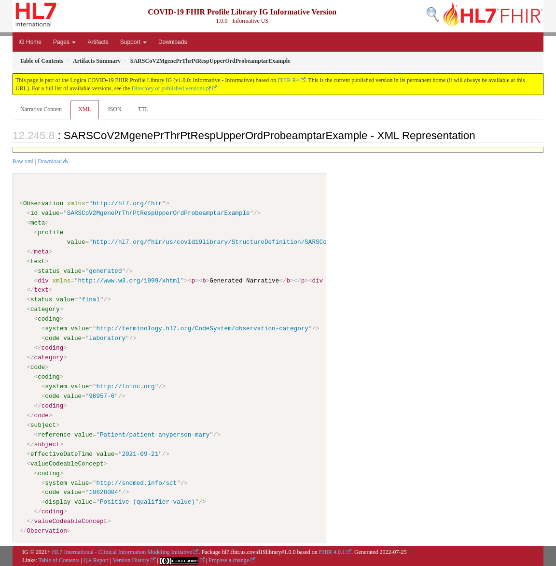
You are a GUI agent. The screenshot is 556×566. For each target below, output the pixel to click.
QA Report (96, 559)
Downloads (172, 42)
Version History (131, 559)
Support (133, 42)
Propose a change (228, 559)
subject (43, 424)
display (57, 501)
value (51, 213)
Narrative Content (41, 109)
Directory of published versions (171, 88)
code (52, 338)
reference (54, 434)
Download (50, 161)
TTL (143, 109)
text (37, 260)
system (56, 328)
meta (37, 222)
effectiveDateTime (61, 453)
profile (50, 232)
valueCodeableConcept (67, 463)
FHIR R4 (288, 80)
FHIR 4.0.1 (332, 552)
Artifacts (97, 42)
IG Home (30, 42)
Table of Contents (58, 559)
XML (84, 109)
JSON (115, 109)
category (45, 309)
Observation (43, 203)
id (34, 213)
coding (48, 318)
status (48, 270)
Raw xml (23, 161)
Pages (64, 42)
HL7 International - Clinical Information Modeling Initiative (122, 552)
